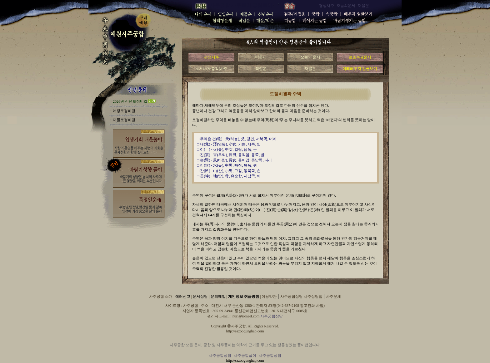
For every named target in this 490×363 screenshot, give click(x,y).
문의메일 (218, 296)
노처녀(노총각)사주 (211, 68)
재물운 (310, 68)
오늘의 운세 (310, 57)
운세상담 (200, 296)
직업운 (261, 68)
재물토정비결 (124, 120)
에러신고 (182, 296)
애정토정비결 (124, 111)
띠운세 (261, 57)
